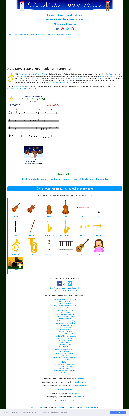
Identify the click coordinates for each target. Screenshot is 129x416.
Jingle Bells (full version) (64, 338)
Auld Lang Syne (64, 301)
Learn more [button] (63, 412)
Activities (86, 407)
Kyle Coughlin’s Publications (64, 400)
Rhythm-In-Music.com (80, 382)
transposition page (19, 86)
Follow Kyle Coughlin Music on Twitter (65, 290)
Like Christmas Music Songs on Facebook (64, 288)
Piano (60, 15)
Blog (80, 19)
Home (50, 15)
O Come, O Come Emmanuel (65, 349)
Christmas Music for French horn (59, 34)
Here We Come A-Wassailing (65, 323)
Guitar (49, 19)
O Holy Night (64, 351)
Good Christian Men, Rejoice (65, 316)
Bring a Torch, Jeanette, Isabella (65, 306)
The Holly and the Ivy (64, 325)
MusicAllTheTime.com (80, 386)
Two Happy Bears (59, 179)
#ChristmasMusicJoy (64, 24)
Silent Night (65, 360)
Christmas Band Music (20, 34)
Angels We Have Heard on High (65, 299)
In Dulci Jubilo (65, 329)
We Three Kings (64, 368)
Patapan (65, 355)
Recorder (61, 19)
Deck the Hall (64, 308)
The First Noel (65, 312)
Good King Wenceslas (64, 319)
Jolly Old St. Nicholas (64, 340)
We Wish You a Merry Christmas (65, 371)
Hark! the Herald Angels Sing (65, 321)
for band (38, 34)
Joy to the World (64, 342)
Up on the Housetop (65, 366)
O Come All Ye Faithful (64, 347)
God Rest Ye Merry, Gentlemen (64, 314)
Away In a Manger (65, 303)
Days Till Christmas (82, 179)
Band (69, 15)
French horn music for (32, 74)
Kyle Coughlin (80, 378)
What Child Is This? (64, 373)
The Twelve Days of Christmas (64, 364)
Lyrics (72, 19)
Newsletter (102, 179)
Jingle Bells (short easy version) (65, 336)
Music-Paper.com (75, 393)
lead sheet (80, 78)
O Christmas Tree (65, 345)
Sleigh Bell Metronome (65, 389)
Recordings (74, 407)
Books (66, 407)
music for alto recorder (60, 82)
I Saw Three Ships (64, 327)
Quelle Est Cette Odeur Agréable (64, 358)
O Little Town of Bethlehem (65, 353)
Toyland (64, 362)
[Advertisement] (64, 50)
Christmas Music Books (33, 179)
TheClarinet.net (78, 397)
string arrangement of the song (109, 76)
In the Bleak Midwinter (64, 332)
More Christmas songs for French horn (24, 88)
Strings (78, 15)
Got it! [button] (118, 412)
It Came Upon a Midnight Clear (64, 334)
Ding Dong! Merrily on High (64, 310)
